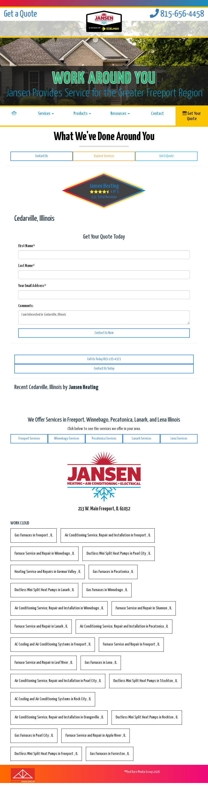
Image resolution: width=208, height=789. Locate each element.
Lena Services (179, 438)
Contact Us (41, 156)
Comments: (25, 306)
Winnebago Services (66, 438)
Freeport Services (29, 438)
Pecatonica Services (104, 438)
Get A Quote (166, 156)
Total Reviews (104, 197)
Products (82, 113)
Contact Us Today (104, 368)
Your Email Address (32, 286)
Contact (157, 113)
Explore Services (104, 156)
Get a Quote (20, 14)
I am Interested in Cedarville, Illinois (104, 317)
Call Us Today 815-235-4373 (104, 359)
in (34, 535)
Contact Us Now (104, 333)
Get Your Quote (192, 116)
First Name (26, 246)
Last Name (26, 266)
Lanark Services (141, 438)
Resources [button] (120, 113)
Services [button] (46, 113)
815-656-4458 (177, 14)
